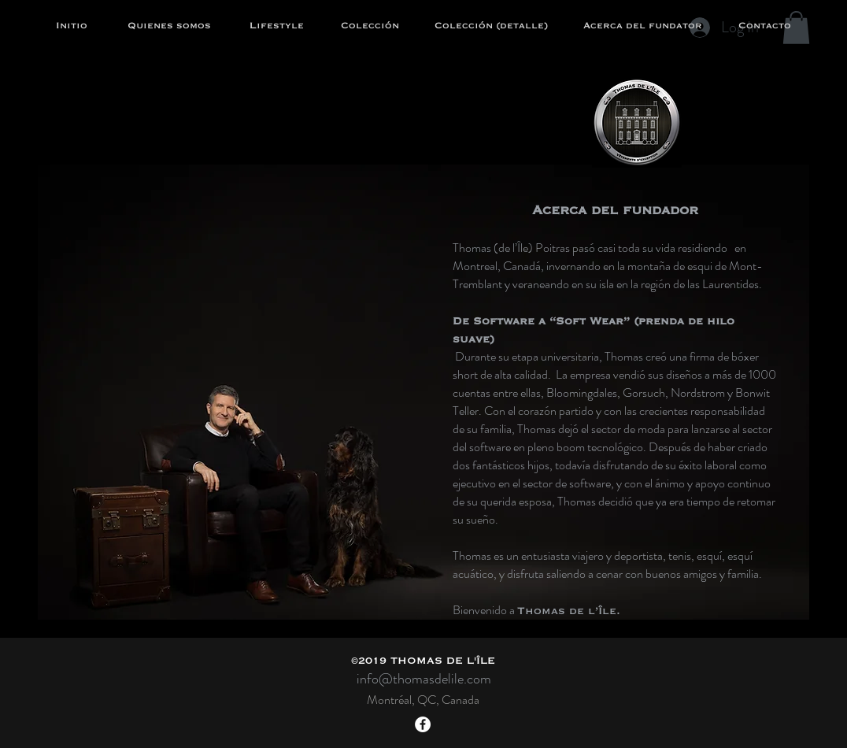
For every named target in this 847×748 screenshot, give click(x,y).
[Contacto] (764, 26)
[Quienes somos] (169, 26)
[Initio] (71, 26)
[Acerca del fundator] (642, 26)
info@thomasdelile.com (424, 678)
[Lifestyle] (276, 26)
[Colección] (370, 26)
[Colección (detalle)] (491, 26)
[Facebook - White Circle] (423, 724)
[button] (796, 27)
